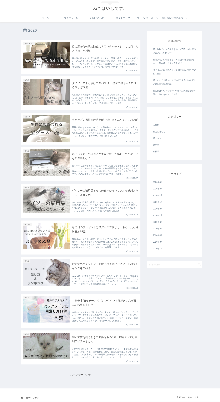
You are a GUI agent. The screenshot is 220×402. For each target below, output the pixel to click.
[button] (199, 264)
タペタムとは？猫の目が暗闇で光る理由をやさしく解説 (174, 72)
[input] (174, 264)
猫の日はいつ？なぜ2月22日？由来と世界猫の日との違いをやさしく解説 (174, 92)
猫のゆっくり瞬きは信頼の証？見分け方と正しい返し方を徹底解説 (174, 82)
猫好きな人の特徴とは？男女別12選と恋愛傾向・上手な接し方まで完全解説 (173, 61)
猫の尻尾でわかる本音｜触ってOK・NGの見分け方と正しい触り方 (174, 51)
